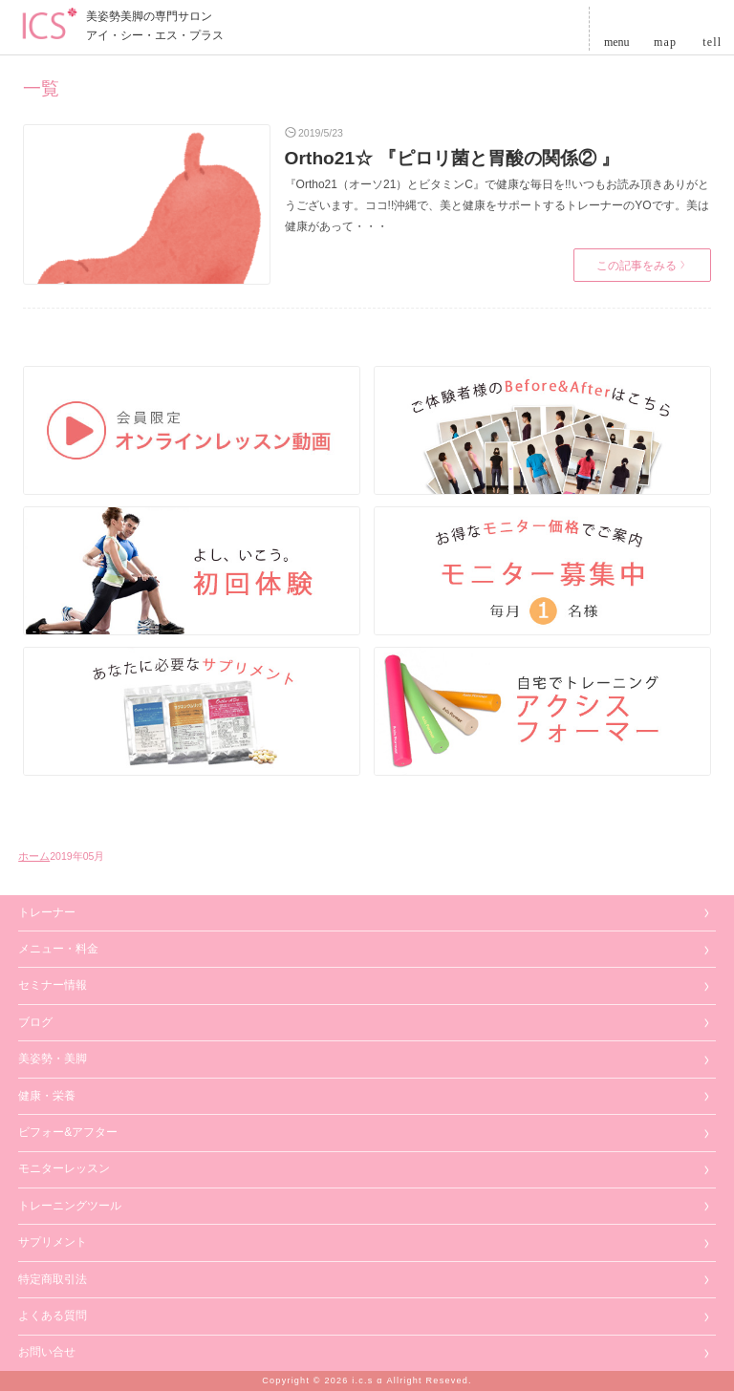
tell (712, 39)
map (665, 39)
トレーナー (47, 912)
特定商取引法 (52, 1279)
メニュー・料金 (58, 948)
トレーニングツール (69, 1205)
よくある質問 (52, 1315)
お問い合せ (47, 1352)
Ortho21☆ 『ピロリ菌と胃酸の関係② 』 (452, 158)
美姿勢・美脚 (52, 1058)
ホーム (34, 856)
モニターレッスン (64, 1168)
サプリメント (52, 1242)
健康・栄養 (47, 1095)
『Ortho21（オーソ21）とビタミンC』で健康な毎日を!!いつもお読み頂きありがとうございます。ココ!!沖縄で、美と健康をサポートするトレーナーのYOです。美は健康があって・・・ (497, 205)
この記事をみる (640, 265)
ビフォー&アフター (68, 1132)
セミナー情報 (52, 985)
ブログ (35, 1022)
